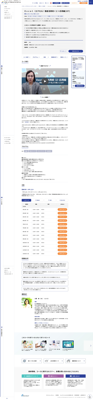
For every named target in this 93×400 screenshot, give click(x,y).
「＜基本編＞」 (27, 122)
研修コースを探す (42, 6)
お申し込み (63, 209)
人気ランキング (7, 14)
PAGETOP (89, 397)
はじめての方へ (7, 137)
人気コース (41, 3)
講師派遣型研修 (8, 18)
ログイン (74, 3)
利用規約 (57, 395)
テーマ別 (6, 10)
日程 (45, 57)
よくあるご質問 (7, 143)
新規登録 (83, 3)
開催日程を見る (75, 51)
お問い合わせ (65, 3)
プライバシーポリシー (50, 395)
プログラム (35, 57)
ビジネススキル (7, 8)
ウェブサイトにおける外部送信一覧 (66, 395)
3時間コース (6, 12)
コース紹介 (26, 57)
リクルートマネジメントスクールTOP (29, 6)
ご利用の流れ (6, 141)
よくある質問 (85, 1)
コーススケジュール (8, 16)
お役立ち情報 (6, 268)
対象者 (5, 6)
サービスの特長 (7, 139)
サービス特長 (35, 3)
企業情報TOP (83, 395)
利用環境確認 (76, 395)
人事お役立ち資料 (8, 274)
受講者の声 (54, 57)
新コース (47, 3)
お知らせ (79, 1)
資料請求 (56, 3)
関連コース (63, 57)
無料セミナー (7, 272)
